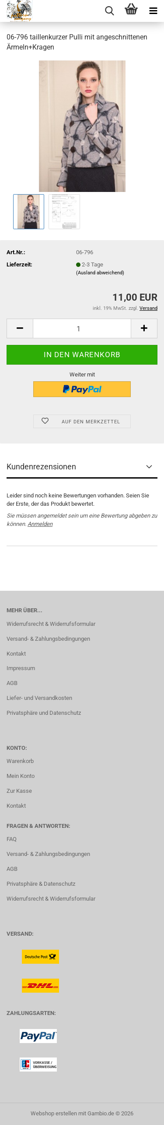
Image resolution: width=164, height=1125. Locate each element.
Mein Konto (21, 776)
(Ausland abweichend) (100, 273)
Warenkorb (20, 761)
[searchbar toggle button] (109, 11)
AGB (12, 683)
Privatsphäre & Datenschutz (41, 883)
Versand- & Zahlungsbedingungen (48, 638)
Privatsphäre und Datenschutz (44, 713)
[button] (20, 328)
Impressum (21, 668)
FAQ (12, 839)
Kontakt (16, 653)
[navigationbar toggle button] (153, 11)
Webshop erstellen (54, 1113)
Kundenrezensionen (41, 466)
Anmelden (40, 524)
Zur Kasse (19, 791)
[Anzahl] (82, 328)
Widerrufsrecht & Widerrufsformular (51, 624)
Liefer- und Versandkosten (39, 698)
